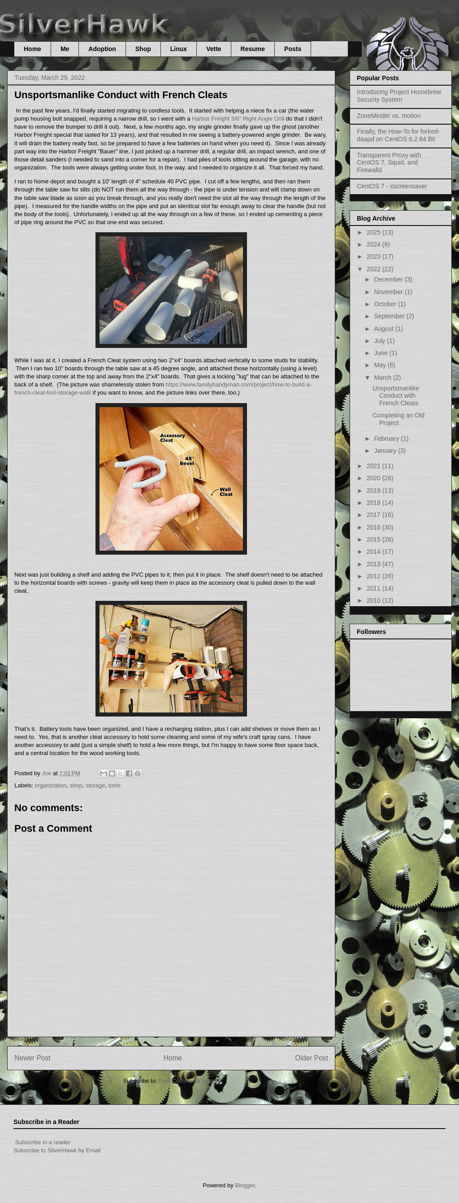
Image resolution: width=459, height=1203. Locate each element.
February (387, 438)
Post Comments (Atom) (189, 1080)
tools (114, 785)
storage (95, 785)
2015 (374, 539)
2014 (374, 551)
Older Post (311, 1058)
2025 (374, 232)
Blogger (245, 1185)
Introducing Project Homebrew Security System (399, 95)
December (389, 279)
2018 (374, 502)
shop (76, 785)
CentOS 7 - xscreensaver (392, 186)
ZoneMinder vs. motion (388, 115)
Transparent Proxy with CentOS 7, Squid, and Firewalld (389, 163)
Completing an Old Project (398, 419)
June (381, 352)
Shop (143, 48)
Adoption (102, 48)
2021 (374, 465)
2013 (374, 564)
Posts (292, 48)
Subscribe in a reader (43, 1142)
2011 (374, 588)
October (386, 304)
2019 (374, 490)
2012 (374, 576)
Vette (213, 48)
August (384, 328)
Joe (47, 773)
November (389, 291)
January (386, 450)
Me (65, 48)
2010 (374, 600)
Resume (253, 48)
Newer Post (32, 1058)
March (383, 377)
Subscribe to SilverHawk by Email (56, 1150)
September (390, 316)
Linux (178, 48)
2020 (374, 478)
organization (51, 785)
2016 (374, 527)
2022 (374, 269)
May (380, 365)
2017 (374, 514)
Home (32, 48)
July (380, 340)
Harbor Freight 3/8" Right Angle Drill (238, 118)
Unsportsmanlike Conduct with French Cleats (395, 396)
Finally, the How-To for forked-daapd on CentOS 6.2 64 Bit (398, 135)
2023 (374, 256)
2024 (374, 244)
